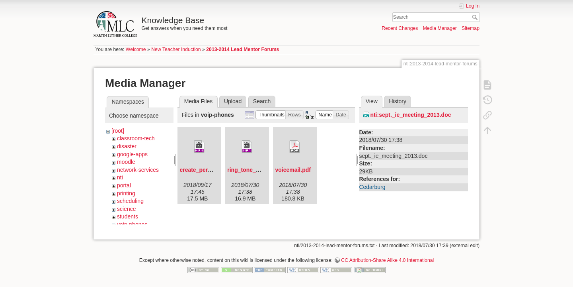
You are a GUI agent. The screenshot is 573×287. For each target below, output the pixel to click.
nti (120, 177)
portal (124, 185)
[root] (117, 131)
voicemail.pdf (292, 170)
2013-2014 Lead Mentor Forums (242, 49)
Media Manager (440, 28)
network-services (138, 170)
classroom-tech (136, 138)
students (127, 216)
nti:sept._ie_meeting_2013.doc (410, 115)
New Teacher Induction (176, 49)
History (397, 101)
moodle (126, 162)
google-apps (132, 154)
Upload (233, 101)
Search (475, 17)
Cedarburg (372, 187)
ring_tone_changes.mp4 (259, 170)
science (126, 209)
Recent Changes (400, 28)
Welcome (136, 49)
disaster (126, 146)
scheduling (130, 201)
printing (126, 193)
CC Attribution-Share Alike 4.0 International (387, 257)
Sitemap (470, 28)
